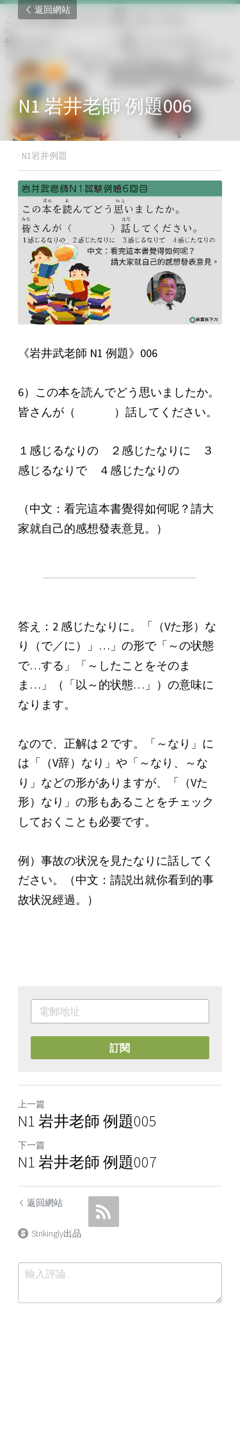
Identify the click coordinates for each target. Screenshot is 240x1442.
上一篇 (31, 1104)
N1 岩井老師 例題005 (87, 1122)
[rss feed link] (103, 1212)
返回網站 (47, 9)
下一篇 (31, 1145)
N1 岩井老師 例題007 (87, 1163)
